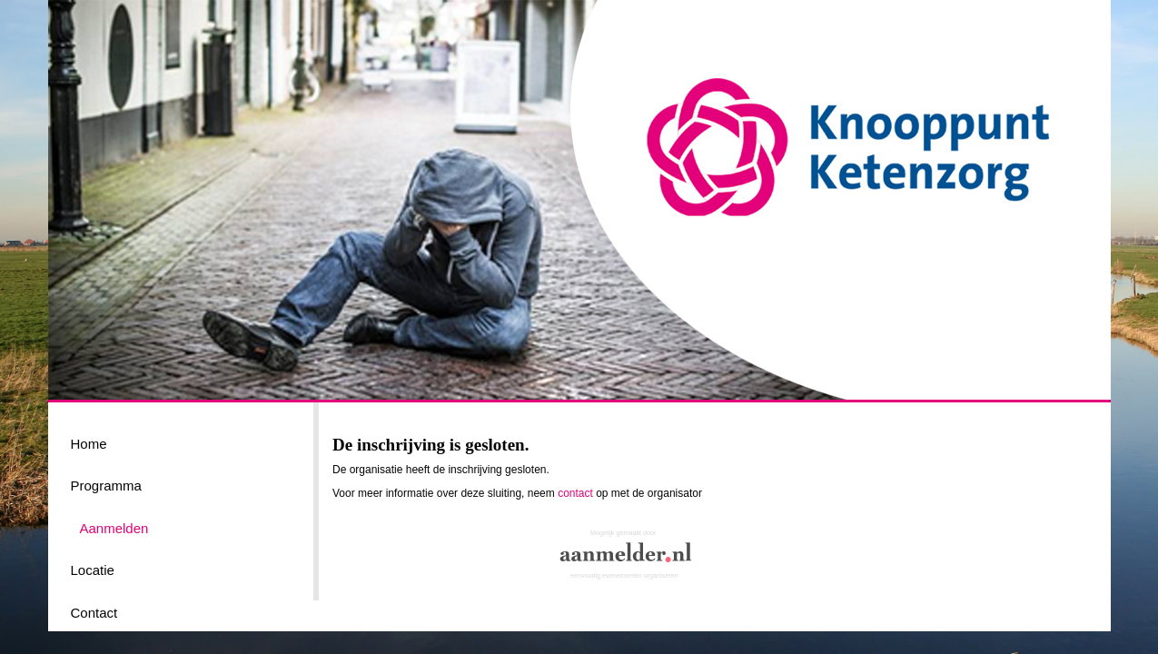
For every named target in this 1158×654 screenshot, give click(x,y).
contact (575, 493)
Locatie (92, 570)
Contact (94, 612)
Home (89, 443)
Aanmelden (114, 528)
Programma (106, 485)
